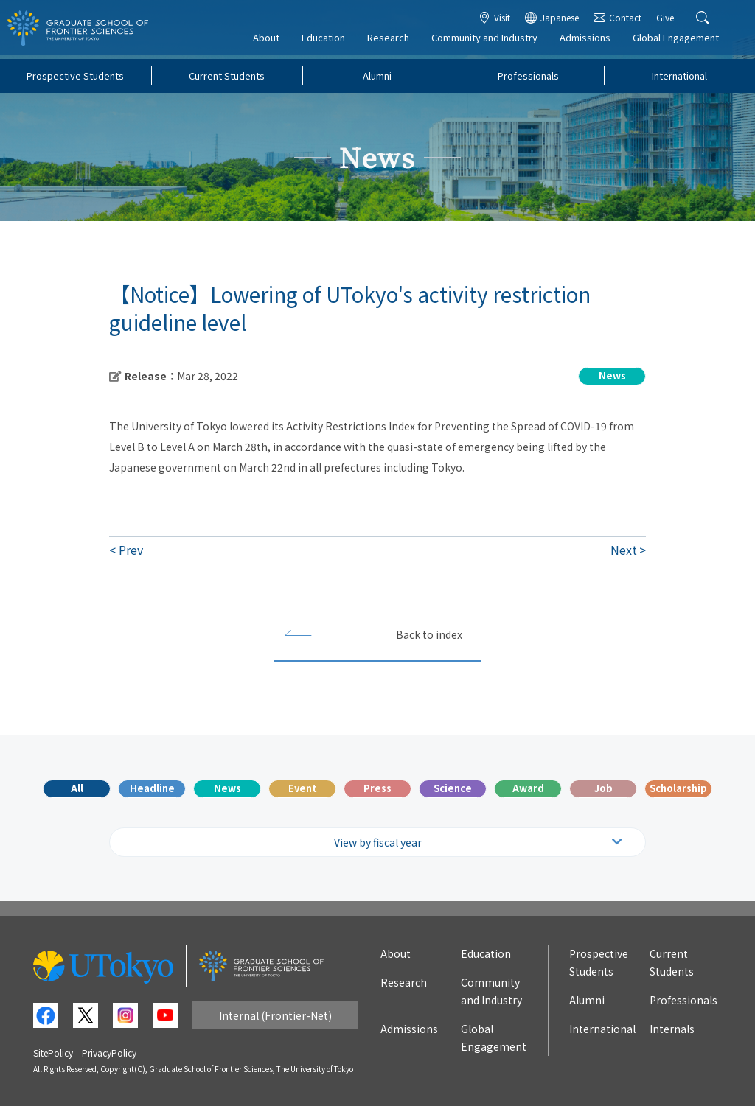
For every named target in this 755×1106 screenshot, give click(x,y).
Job (603, 788)
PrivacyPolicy (109, 1052)
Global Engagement (682, 42)
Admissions (591, 42)
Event (302, 788)
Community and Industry (491, 42)
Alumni (377, 76)
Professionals (528, 76)
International (679, 76)
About (273, 42)
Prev (131, 550)
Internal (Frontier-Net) (275, 1015)
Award (528, 788)
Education (330, 42)
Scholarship (678, 788)
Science (453, 788)
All (77, 788)
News (227, 788)
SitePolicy (53, 1052)
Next (623, 550)
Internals (672, 1028)
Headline (152, 788)
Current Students (227, 76)
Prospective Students (75, 76)
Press (377, 788)
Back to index (429, 634)
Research (395, 42)
